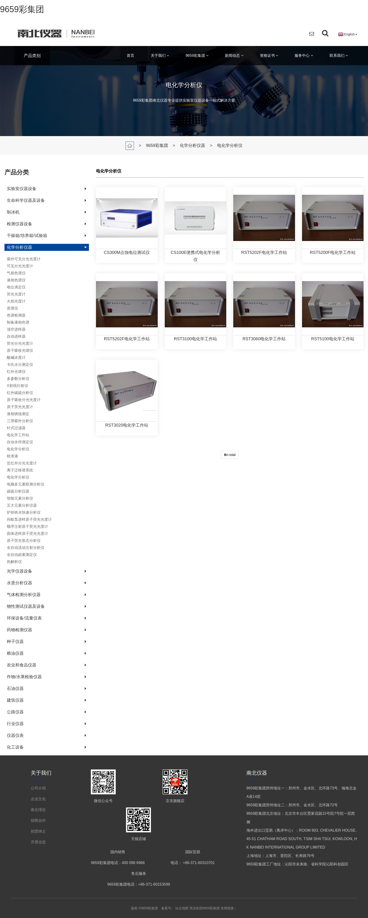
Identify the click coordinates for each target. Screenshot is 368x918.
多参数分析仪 (18, 379)
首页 (130, 55)
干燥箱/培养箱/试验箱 (27, 235)
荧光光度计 (16, 294)
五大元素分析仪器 (22, 505)
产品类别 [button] (32, 55)
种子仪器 (15, 641)
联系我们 (339, 55)
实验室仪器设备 (21, 188)
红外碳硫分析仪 (20, 393)
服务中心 (304, 55)
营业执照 (196, 908)
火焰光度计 (16, 301)
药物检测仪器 (19, 629)
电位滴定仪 (16, 287)
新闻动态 (234, 55)
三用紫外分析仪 (20, 421)
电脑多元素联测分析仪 (25, 484)
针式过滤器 (16, 428)
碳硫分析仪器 (18, 491)
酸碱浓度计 (16, 358)
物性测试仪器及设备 (26, 606)
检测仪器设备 (19, 224)
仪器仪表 (15, 735)
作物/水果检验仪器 (24, 676)
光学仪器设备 (19, 571)
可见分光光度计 (20, 266)
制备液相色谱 (18, 322)
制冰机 (13, 212)
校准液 (12, 456)
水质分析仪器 (19, 583)
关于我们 (160, 55)
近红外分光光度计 (22, 463)
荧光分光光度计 (20, 343)
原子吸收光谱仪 (20, 350)
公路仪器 (15, 712)
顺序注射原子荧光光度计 (27, 526)
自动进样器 (16, 336)
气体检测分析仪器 (24, 594)
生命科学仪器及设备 (26, 200)
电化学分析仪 (229, 145)
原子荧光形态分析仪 (24, 541)
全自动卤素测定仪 (22, 555)
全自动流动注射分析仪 (25, 548)
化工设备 (15, 747)
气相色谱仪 (16, 273)
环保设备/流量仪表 (24, 618)
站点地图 (182, 908)
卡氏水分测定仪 (20, 365)
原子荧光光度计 (20, 407)
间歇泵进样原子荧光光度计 (29, 519)
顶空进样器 (16, 329)
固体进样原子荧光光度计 (27, 534)
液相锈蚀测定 (18, 414)
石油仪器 (15, 688)
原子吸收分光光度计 (24, 400)
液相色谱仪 (16, 280)
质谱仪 (12, 308)
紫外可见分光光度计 (24, 259)
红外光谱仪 (16, 372)
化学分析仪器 (192, 145)
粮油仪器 (15, 653)
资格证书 (269, 55)
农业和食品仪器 (21, 665)
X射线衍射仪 (17, 386)
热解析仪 (14, 562)
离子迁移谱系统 (20, 470)
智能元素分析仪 (20, 498)
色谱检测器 (16, 315)
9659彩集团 (22, 9)
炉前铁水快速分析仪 (24, 512)
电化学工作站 (18, 435)
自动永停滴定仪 (20, 442)
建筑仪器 (15, 700)
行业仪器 (15, 723)
